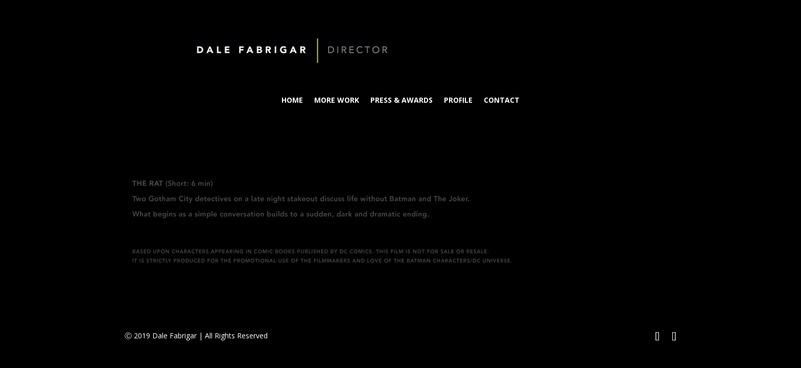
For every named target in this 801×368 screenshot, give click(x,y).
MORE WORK (336, 101)
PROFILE (458, 101)
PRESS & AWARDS (401, 101)
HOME (292, 101)
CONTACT (502, 101)
